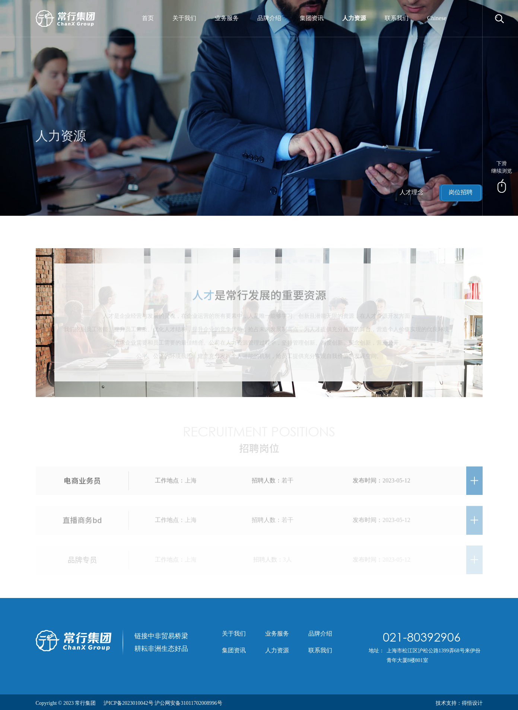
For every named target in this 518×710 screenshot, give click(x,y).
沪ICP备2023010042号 (128, 703)
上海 (191, 483)
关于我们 (184, 18)
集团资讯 (312, 18)
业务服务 (227, 18)
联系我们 (397, 18)
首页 (148, 18)
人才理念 (411, 192)
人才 (203, 297)
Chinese (437, 18)
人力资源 (354, 18)
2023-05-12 (396, 483)
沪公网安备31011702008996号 (188, 703)
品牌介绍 (269, 18)
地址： (376, 651)
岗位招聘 (461, 192)
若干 (287, 483)
